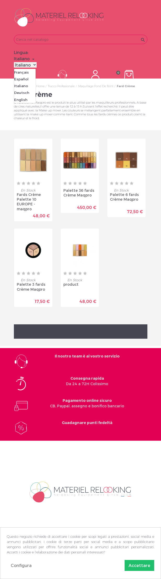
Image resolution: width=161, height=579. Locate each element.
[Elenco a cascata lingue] (25, 59)
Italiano (21, 86)
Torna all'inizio (81, 330)
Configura (21, 565)
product (71, 283)
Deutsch (21, 93)
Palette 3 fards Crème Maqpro (31, 285)
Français (21, 72)
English (20, 100)
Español (21, 79)
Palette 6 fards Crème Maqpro (124, 196)
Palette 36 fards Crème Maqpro (78, 192)
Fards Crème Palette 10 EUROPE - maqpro (29, 201)
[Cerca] (80, 39)
